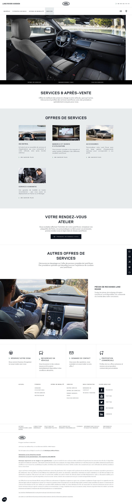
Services (49, 11)
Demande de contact (80, 358)
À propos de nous (20, 11)
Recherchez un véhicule (48, 359)
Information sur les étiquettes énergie (30, 454)
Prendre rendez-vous (66, 82)
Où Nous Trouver (89, 392)
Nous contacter (89, 384)
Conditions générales (38, 427)
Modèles (7, 11)
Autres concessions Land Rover (25, 428)
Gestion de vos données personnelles (67, 427)
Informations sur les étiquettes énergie (91, 427)
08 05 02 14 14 (123, 3)
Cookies (80, 426)
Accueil (21, 384)
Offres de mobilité (36, 11)
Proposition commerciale (108, 359)
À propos (38, 384)
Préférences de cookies (107, 427)
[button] (4, 499)
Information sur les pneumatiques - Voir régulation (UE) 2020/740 (37, 456)
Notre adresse (40, 392)
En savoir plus (27, 157)
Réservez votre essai (21, 358)
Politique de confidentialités (51, 427)
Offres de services (34, 82)
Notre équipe (39, 395)
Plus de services (97, 82)
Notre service (72, 388)
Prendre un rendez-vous (68, 236)
